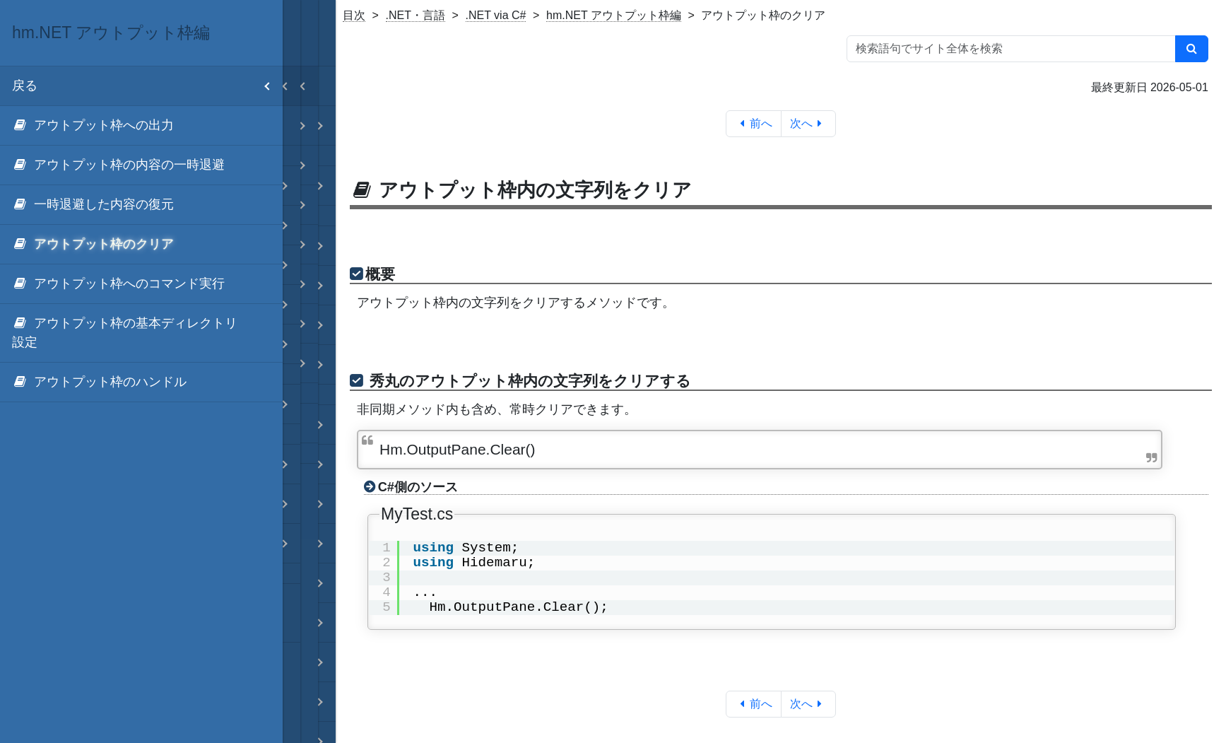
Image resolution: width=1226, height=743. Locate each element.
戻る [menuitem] (147, 85)
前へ (753, 123)
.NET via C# (496, 15)
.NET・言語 (415, 15)
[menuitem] (141, 126)
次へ (808, 123)
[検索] (1191, 48)
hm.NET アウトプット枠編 (613, 15)
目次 (354, 15)
